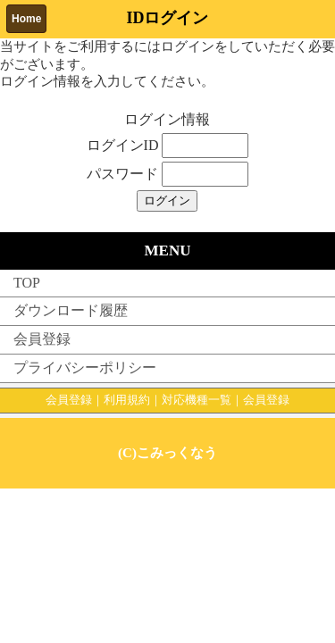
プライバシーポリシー (84, 367)
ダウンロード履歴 (70, 310)
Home (26, 19)
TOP (26, 282)
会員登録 (42, 339)
